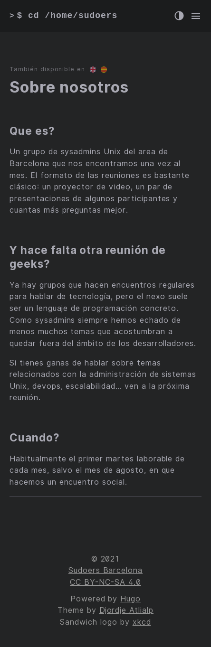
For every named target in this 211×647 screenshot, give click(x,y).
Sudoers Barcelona (105, 570)
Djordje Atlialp (126, 610)
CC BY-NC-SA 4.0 (105, 582)
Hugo (130, 598)
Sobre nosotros (69, 87)
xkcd (142, 622)
